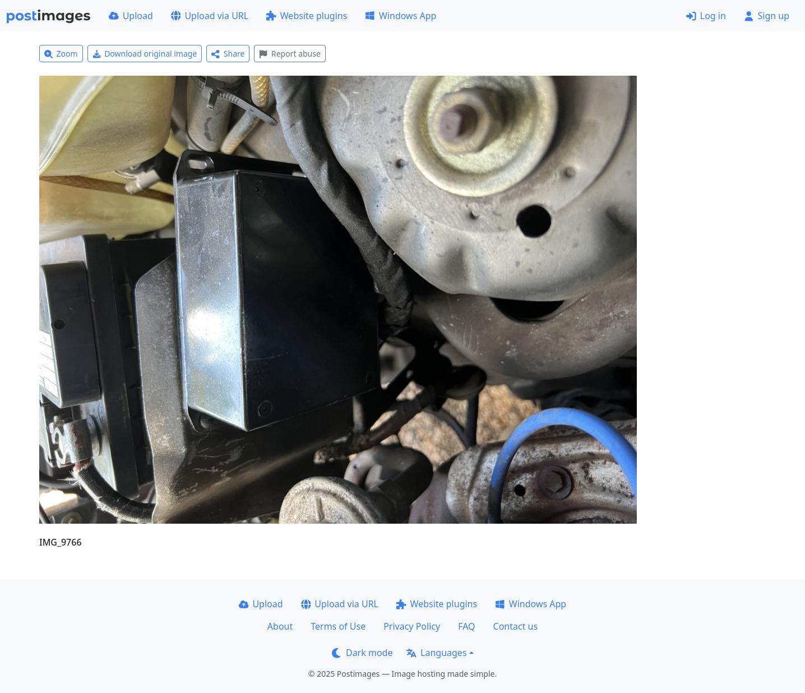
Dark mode (362, 652)
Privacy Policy (411, 626)
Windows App (400, 16)
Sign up (766, 16)
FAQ (466, 626)
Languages (436, 652)
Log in (706, 16)
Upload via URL (209, 16)
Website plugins (306, 16)
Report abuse (289, 53)
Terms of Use (338, 626)
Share (227, 53)
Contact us (515, 626)
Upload (131, 16)
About (280, 626)
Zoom (61, 53)
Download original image (144, 53)
